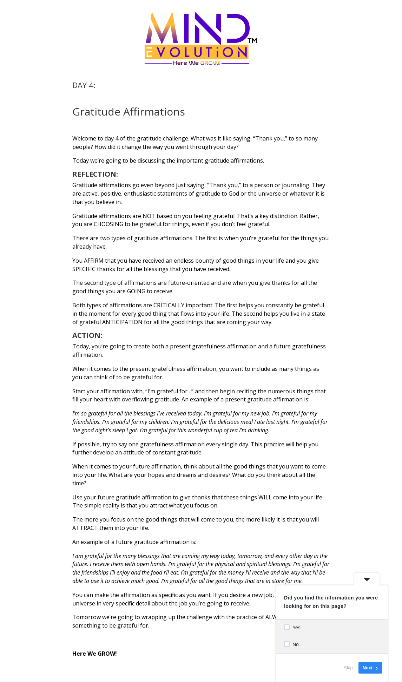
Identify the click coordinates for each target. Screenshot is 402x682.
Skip (348, 667)
